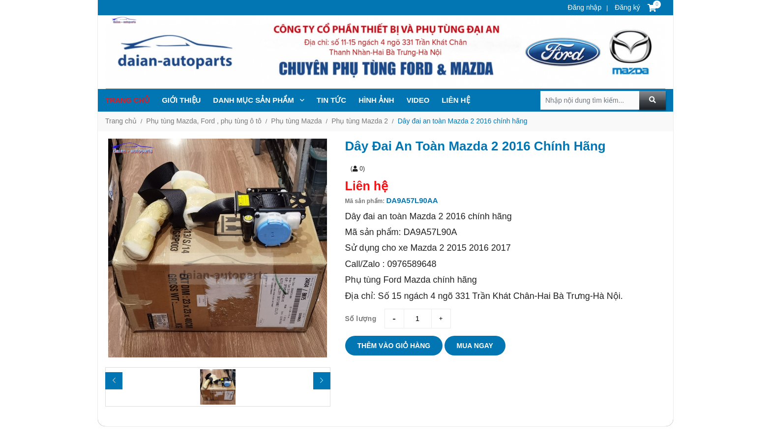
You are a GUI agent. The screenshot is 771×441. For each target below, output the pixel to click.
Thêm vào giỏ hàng (394, 346)
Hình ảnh (376, 100)
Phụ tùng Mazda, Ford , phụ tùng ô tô (203, 121)
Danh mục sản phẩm (258, 100)
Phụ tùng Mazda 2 (359, 121)
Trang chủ (127, 100)
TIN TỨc (331, 100)
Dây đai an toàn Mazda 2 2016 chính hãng (463, 121)
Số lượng (361, 319)
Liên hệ (456, 100)
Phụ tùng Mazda (296, 121)
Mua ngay (475, 346)
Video (418, 100)
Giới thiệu (181, 100)
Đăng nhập (585, 7)
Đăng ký (626, 7)
